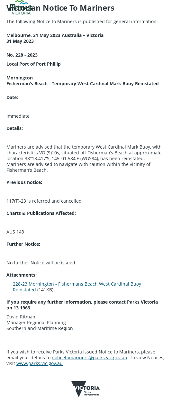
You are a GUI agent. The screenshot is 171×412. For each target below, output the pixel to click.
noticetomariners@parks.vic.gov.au (89, 357)
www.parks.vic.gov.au (39, 363)
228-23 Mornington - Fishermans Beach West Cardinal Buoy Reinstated (77, 287)
